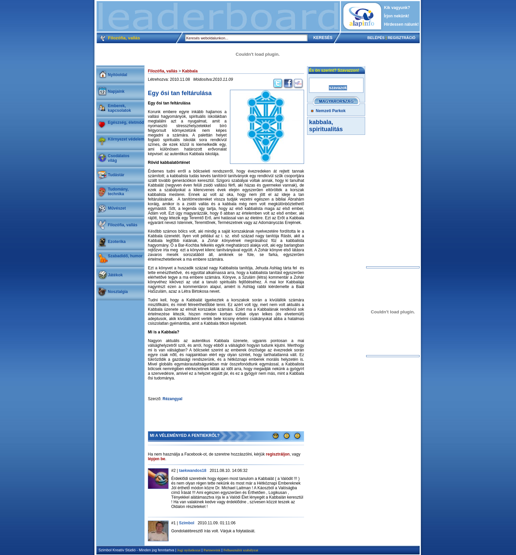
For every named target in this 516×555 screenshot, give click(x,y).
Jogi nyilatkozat (189, 550)
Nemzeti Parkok (330, 110)
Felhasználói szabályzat (240, 550)
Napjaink (116, 91)
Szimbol (186, 523)
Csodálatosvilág (119, 158)
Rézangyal (172, 398)
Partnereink (212, 550)
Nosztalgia (118, 291)
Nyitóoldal (117, 74)
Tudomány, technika (118, 191)
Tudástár (116, 175)
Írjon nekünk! (396, 16)
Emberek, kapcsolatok (119, 108)
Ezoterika (116, 241)
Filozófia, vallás (123, 225)
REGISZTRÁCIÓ (401, 38)
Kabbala (190, 71)
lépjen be (156, 459)
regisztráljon (278, 454)
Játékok (115, 275)
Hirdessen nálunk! (401, 24)
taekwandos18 (192, 470)
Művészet (117, 208)
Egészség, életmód (126, 122)
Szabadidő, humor (125, 256)
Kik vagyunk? (397, 7)
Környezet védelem (126, 139)
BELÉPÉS (375, 38)
